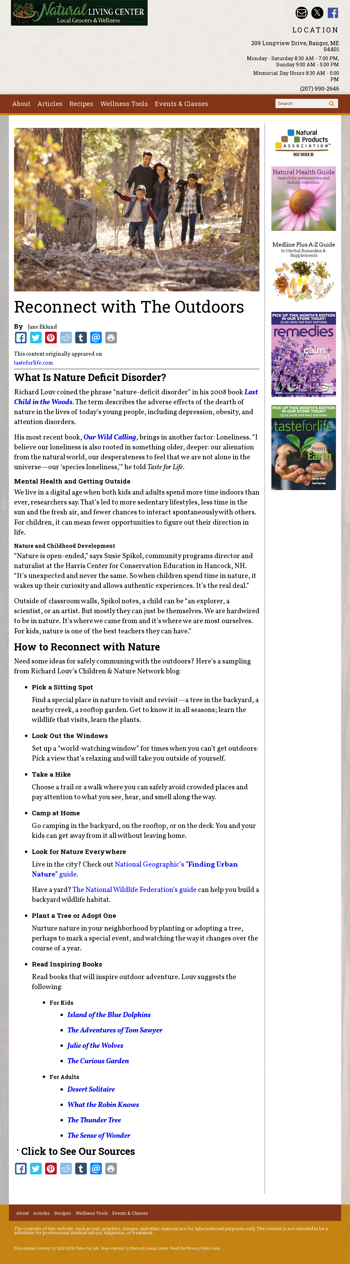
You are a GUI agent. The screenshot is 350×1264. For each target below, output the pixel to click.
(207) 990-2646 (319, 88)
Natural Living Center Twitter (317, 13)
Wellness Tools (124, 104)
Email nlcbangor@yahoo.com (302, 13)
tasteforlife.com (33, 363)
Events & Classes (181, 104)
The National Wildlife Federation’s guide (134, 890)
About (21, 104)
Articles (50, 104)
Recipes (81, 104)
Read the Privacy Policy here (195, 1248)
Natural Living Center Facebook (333, 13)
